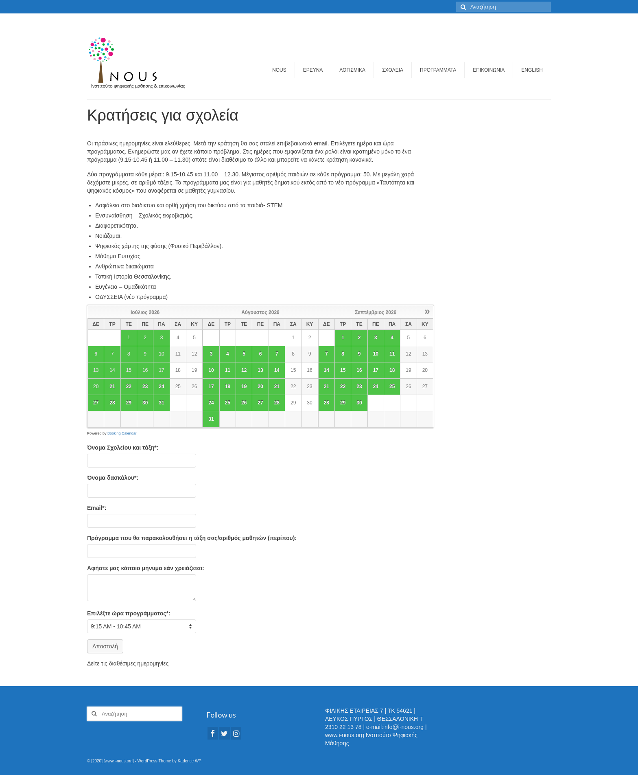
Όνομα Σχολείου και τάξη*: (122, 447)
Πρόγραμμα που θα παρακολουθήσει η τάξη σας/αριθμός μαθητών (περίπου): (192, 538)
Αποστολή (105, 646)
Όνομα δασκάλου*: (112, 477)
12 (244, 370)
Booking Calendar (122, 433)
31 (161, 403)
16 (359, 370)
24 (161, 386)
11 (227, 370)
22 (128, 386)
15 (342, 370)
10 (211, 370)
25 (227, 403)
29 (128, 403)
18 (227, 386)
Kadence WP (189, 761)
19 (244, 386)
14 (277, 370)
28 (112, 403)
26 (244, 403)
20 (260, 386)
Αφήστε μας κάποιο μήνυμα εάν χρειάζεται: (145, 568)
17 (211, 386)
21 (112, 386)
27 (95, 403)
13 (260, 370)
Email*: (96, 508)
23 (145, 386)
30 (145, 403)
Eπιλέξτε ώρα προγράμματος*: (128, 613)
